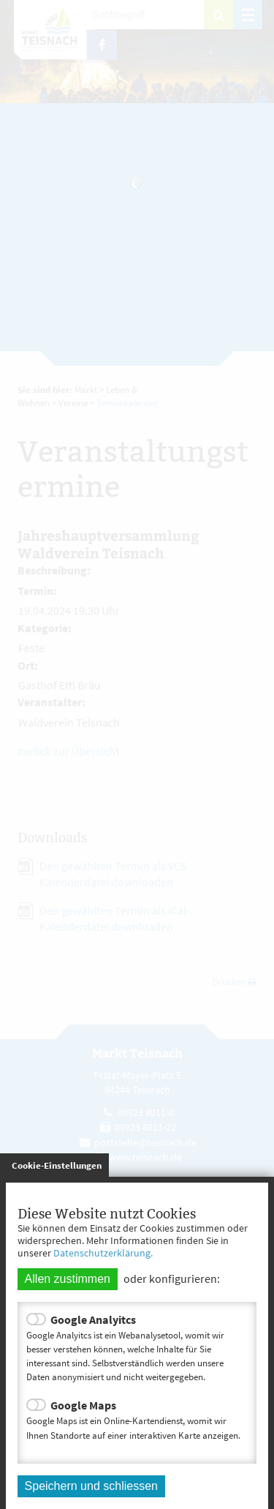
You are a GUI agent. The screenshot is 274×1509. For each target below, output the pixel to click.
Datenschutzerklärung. (103, 1252)
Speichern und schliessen (91, 1486)
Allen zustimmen (67, 1279)
